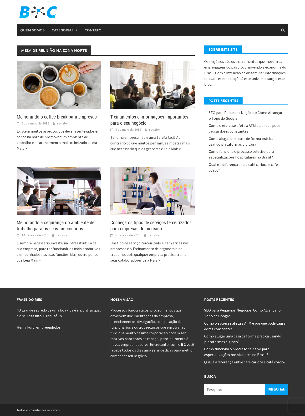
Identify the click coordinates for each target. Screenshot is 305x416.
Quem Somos (32, 30)
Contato (93, 30)
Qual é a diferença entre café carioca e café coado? (244, 362)
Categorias (62, 30)
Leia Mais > (172, 148)
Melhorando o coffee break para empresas (57, 117)
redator (62, 123)
